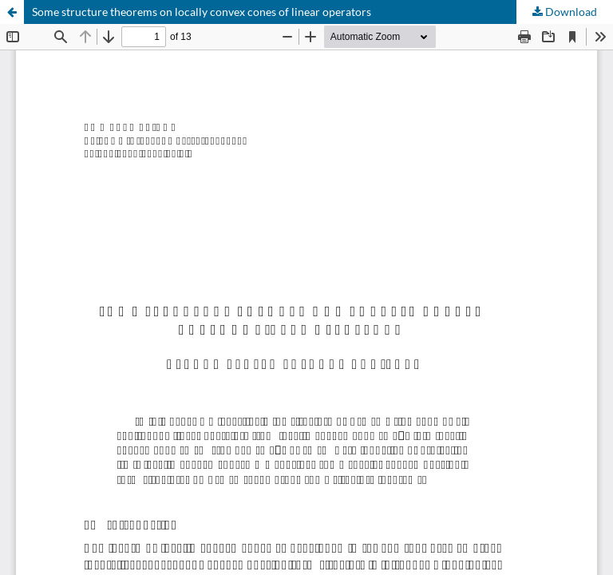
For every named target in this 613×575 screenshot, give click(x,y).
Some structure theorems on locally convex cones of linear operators (201, 11)
